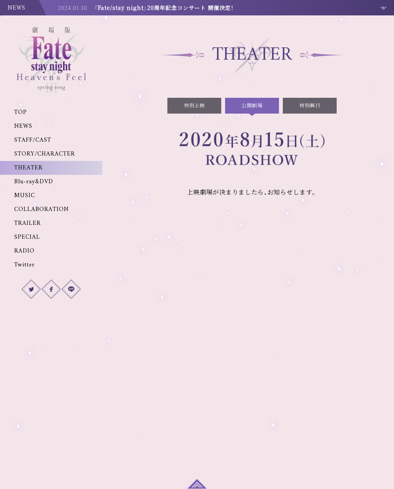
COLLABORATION (41, 209)
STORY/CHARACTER (44, 154)
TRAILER (27, 223)
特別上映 (194, 105)
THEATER (28, 167)
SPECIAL (27, 237)
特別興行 (309, 105)
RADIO (24, 251)
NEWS (23, 126)
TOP (20, 112)
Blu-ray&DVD (33, 181)
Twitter (24, 265)
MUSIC (24, 195)
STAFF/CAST (32, 140)
